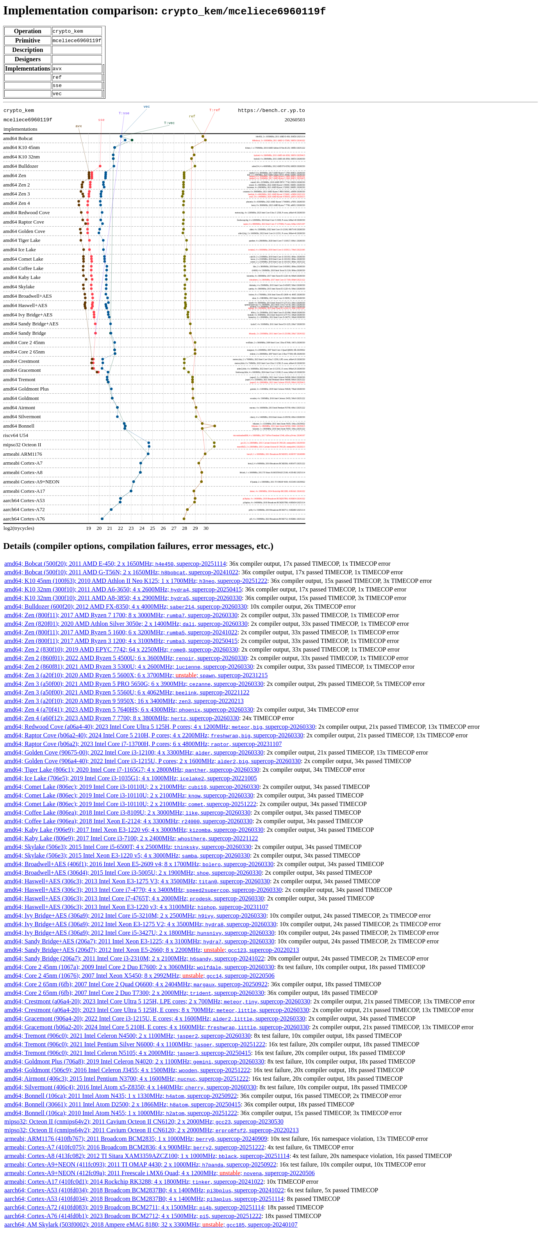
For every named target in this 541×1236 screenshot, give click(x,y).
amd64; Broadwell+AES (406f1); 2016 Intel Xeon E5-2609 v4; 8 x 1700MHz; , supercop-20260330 (138, 867)
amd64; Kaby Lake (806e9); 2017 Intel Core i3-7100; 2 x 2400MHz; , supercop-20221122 (131, 841)
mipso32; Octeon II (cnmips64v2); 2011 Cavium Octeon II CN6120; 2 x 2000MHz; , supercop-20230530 (144, 1125)
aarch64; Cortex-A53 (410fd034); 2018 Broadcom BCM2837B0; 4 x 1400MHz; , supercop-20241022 (144, 1193)
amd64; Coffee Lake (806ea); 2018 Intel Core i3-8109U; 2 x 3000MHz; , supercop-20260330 (127, 816)
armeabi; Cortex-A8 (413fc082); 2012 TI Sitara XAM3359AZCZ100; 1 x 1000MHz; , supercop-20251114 (146, 1159)
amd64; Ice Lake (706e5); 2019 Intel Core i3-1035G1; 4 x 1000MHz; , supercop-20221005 (130, 781)
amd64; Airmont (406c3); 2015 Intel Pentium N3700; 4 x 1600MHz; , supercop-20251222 (126, 1082)
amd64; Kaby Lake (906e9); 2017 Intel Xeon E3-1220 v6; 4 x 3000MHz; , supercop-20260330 (133, 833)
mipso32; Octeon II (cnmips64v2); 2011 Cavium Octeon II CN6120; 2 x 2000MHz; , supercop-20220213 (151, 1133)
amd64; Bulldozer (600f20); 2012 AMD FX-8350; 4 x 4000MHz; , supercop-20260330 (125, 610)
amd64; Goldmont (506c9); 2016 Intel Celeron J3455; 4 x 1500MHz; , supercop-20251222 (127, 1073)
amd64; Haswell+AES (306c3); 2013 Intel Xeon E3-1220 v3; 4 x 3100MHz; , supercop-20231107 (136, 910)
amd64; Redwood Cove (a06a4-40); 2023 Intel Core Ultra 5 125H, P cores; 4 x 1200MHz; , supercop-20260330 (159, 730)
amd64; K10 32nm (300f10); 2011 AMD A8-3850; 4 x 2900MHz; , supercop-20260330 (123, 601)
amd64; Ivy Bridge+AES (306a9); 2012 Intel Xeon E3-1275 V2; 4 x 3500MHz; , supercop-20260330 (140, 927)
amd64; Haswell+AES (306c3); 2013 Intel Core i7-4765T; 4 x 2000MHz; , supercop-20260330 (134, 902)
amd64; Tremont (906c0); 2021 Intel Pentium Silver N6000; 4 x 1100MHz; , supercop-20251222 (134, 1047)
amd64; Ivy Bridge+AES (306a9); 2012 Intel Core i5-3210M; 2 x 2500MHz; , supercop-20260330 (135, 919)
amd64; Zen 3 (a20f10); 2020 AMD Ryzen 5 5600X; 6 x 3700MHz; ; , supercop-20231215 (136, 678)
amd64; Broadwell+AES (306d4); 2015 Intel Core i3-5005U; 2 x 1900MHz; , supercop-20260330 (133, 876)
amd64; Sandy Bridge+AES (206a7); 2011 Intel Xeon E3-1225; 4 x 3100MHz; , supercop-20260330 (139, 944)
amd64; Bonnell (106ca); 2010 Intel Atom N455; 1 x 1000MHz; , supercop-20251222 (120, 1116)
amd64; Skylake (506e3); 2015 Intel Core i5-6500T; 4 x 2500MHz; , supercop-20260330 (127, 850)
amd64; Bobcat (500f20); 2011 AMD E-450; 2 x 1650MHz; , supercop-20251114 (115, 567)
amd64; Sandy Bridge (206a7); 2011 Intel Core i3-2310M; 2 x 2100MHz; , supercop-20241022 (134, 962)
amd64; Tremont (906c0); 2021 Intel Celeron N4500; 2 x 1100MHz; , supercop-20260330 (127, 1039)
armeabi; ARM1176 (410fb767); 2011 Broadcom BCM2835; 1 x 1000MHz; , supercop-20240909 (135, 1142)
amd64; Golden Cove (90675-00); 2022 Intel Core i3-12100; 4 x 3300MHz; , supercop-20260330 (133, 756)
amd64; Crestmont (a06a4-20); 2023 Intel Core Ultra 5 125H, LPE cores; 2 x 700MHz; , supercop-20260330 (157, 1005)
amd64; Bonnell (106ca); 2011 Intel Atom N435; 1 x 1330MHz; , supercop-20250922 (120, 1099)
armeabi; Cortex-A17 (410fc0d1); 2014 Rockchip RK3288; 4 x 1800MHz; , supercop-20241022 (133, 1185)
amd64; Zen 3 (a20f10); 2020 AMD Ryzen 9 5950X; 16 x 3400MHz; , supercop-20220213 (124, 704)
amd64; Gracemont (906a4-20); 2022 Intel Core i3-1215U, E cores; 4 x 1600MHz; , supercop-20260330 (154, 1022)
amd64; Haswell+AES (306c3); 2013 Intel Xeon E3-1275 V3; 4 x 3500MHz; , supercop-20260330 (137, 884)
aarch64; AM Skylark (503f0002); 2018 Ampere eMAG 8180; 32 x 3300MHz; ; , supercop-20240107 (151, 1228)
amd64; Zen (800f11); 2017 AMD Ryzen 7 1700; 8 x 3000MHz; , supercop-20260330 (120, 618)
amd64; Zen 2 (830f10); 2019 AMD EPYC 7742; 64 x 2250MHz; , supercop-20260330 (121, 653)
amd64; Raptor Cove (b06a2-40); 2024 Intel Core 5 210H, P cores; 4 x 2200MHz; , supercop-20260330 (153, 738)
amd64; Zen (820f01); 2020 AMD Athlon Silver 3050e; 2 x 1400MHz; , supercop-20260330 (126, 627)
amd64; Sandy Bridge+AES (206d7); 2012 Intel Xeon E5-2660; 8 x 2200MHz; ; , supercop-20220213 (151, 953)
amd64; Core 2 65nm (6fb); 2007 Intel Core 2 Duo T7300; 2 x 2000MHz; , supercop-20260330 (134, 996)
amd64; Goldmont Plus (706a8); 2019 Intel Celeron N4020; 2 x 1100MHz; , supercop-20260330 (134, 1065)
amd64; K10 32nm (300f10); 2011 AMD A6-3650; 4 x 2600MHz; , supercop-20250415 (123, 593)
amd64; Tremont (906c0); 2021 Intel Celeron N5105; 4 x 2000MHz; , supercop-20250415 (127, 1056)
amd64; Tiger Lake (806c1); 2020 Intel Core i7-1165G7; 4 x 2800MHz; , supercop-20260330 (131, 773)
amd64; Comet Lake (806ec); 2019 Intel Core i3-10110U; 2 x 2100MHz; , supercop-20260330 (131, 790)
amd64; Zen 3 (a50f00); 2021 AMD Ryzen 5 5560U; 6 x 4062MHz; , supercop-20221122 (127, 696)
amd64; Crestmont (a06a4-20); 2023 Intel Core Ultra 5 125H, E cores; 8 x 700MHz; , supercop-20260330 (156, 1013)
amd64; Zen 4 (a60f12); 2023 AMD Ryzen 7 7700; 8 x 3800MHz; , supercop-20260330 (121, 721)
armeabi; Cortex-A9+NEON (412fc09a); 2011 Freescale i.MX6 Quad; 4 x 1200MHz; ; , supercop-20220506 (159, 1176)
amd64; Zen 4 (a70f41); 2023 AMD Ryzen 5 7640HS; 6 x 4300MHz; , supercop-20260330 (128, 713)
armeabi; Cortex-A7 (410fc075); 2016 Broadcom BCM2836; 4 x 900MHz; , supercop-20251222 (134, 1150)
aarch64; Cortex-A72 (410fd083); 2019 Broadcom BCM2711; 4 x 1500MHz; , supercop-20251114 (134, 1211)
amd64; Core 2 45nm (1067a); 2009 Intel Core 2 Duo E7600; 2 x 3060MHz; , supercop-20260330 (139, 970)
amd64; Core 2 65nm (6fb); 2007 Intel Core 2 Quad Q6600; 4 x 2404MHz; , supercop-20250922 (136, 987)
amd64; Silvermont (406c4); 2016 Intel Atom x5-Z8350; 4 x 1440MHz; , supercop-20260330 (130, 1090)
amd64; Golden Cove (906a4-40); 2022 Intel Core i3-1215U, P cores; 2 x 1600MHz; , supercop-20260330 (152, 764)
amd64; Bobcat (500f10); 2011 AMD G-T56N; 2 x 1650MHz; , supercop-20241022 (121, 575)
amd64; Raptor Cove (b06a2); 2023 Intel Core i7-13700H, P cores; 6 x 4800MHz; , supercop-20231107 (143, 747)
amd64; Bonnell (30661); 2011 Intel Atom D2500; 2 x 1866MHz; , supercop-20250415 (122, 1108)
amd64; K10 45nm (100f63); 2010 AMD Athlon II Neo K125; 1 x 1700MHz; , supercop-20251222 (135, 584)
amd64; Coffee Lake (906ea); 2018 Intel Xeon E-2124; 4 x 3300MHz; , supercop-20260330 (128, 824)
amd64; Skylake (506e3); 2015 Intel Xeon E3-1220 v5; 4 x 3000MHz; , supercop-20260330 (127, 859)
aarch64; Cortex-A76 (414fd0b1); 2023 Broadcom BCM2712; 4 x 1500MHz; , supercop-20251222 (132, 1219)
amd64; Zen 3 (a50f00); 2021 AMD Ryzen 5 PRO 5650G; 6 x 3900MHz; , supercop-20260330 (133, 687)
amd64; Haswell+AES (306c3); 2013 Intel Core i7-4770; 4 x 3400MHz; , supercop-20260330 (143, 893)
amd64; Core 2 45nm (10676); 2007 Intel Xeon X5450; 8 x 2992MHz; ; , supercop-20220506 (139, 979)
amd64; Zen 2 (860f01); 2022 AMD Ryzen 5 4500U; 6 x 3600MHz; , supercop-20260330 (125, 661)
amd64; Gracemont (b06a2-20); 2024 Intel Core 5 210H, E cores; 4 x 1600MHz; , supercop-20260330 (156, 1030)
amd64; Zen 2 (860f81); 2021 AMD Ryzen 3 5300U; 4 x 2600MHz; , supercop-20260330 (128, 670)
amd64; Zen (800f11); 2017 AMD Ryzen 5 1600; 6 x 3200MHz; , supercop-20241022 (120, 635)
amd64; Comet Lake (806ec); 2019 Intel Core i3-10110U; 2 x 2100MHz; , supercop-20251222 (130, 807)
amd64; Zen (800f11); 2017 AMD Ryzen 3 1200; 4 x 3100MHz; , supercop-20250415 (120, 644)
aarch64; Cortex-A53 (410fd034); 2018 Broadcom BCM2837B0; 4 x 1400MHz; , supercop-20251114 (144, 1202)
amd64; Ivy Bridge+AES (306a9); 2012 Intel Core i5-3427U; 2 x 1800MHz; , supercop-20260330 (139, 936)
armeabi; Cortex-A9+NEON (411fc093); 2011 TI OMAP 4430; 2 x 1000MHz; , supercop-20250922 (140, 1168)
